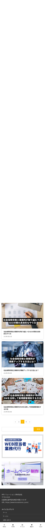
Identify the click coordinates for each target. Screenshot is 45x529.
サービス (5, 516)
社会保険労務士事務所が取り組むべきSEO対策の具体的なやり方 (22, 332)
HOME (13, 525)
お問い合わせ (7, 520)
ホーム (5, 512)
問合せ (31, 525)
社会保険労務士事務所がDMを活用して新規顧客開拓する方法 (22, 408)
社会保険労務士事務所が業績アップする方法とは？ (21, 370)
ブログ (40, 525)
